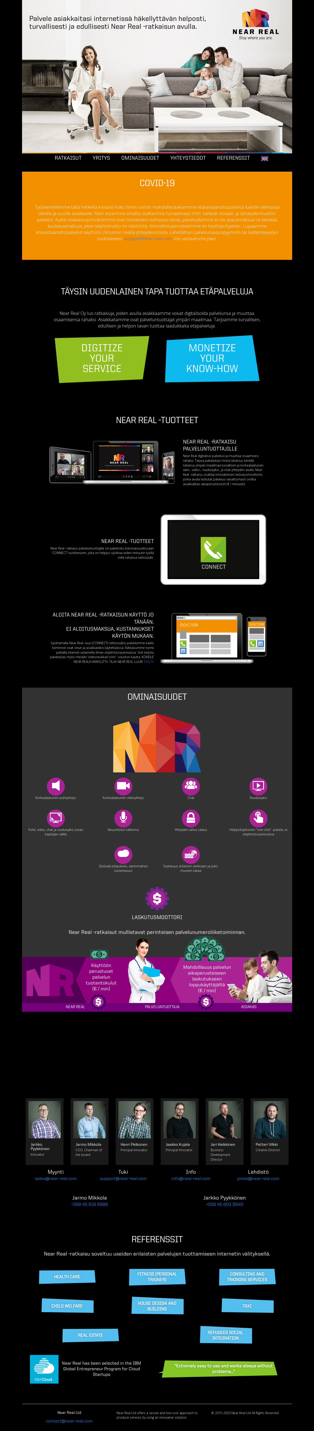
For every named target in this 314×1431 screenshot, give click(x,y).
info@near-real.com (191, 1179)
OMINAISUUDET (140, 158)
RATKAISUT (68, 158)
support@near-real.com (148, 239)
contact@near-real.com (69, 1421)
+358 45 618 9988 (89, 1204)
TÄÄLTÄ (149, 661)
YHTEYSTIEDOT (188, 158)
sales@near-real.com (56, 1179)
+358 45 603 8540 (224, 1204)
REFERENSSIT (233, 158)
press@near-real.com (258, 1179)
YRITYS (101, 158)
